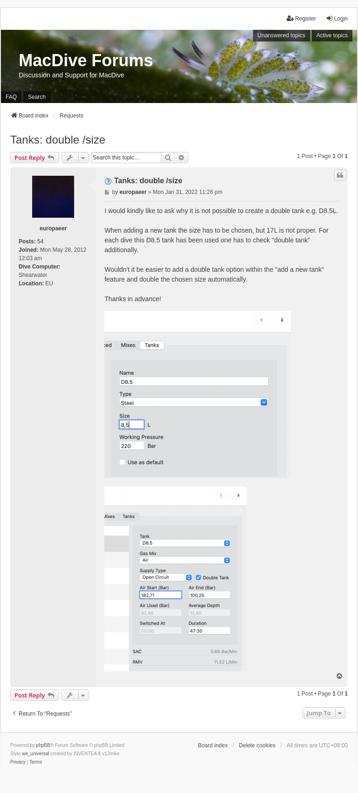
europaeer (53, 228)
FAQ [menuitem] (11, 97)
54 (40, 241)
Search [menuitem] (37, 97)
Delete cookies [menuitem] (257, 745)
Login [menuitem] (337, 18)
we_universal (35, 753)
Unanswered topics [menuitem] (281, 35)
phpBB (43, 745)
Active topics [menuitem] (332, 35)
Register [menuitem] (301, 18)
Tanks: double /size (57, 139)
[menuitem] (18, 762)
